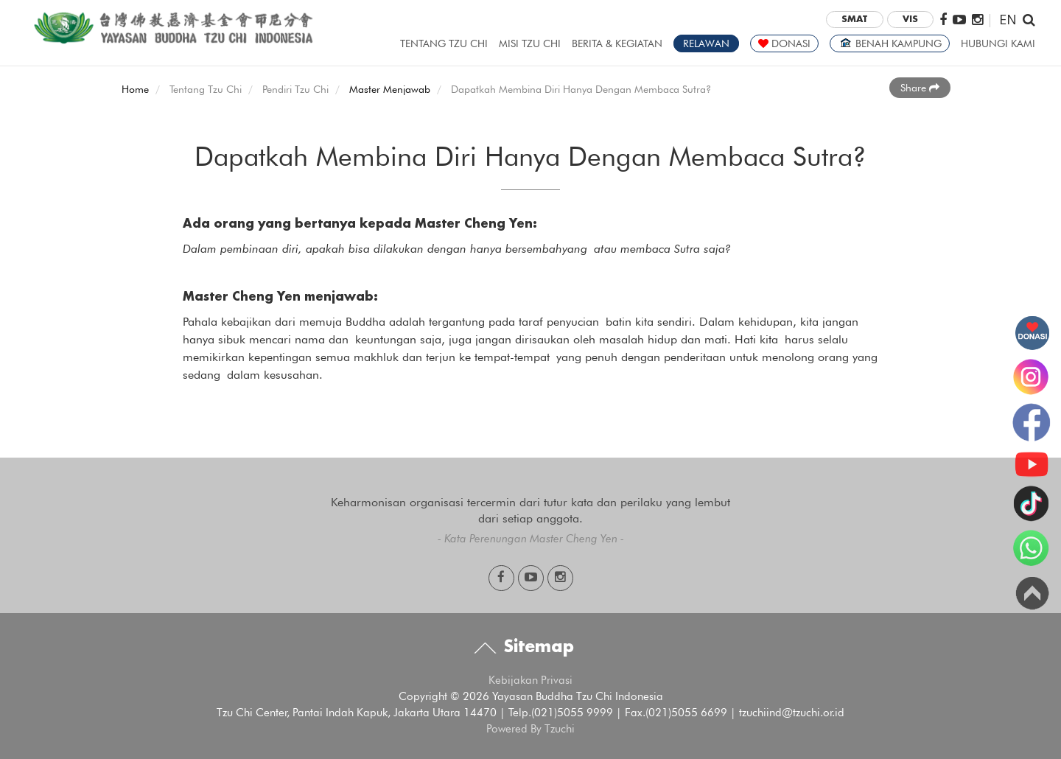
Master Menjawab (389, 89)
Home (135, 89)
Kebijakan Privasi (530, 680)
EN (1008, 18)
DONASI (784, 43)
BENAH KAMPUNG (890, 43)
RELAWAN (706, 43)
